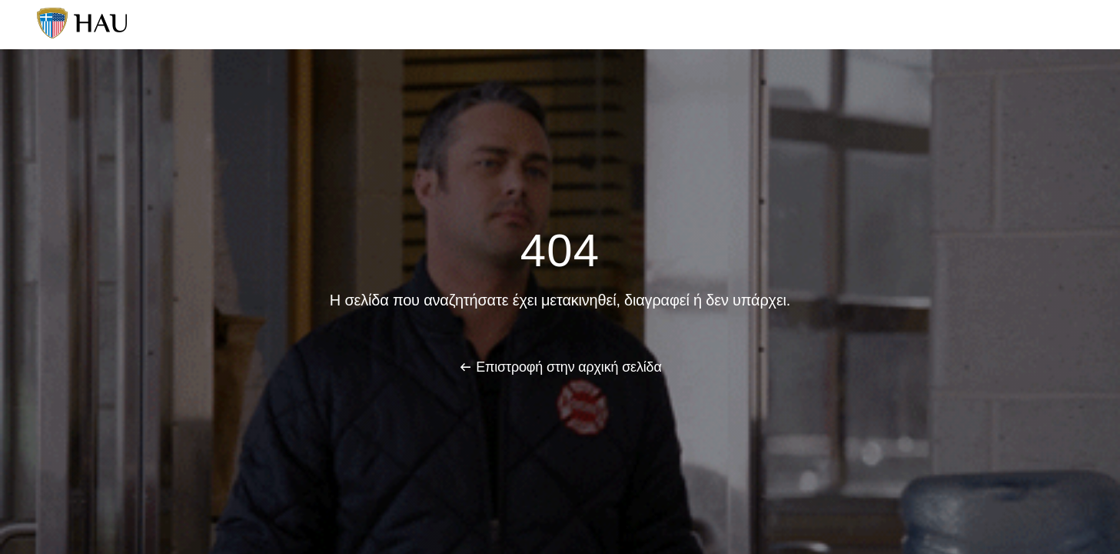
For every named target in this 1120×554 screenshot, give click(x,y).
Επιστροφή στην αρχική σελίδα (568, 367)
